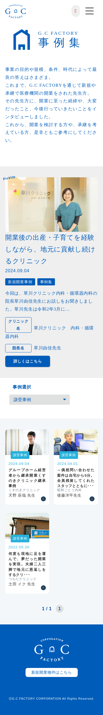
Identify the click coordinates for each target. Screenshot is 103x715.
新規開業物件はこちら (51, 672)
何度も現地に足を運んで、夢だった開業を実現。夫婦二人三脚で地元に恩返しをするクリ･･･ (27, 564)
